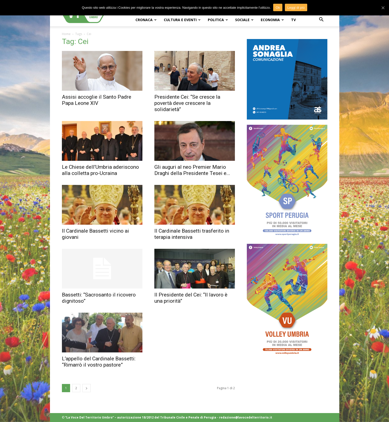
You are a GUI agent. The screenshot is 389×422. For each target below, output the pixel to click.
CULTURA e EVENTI (182, 19)
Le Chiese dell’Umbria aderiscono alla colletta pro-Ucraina (100, 170)
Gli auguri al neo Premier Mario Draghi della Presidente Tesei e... (192, 170)
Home (66, 34)
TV (293, 19)
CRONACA (146, 19)
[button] (321, 20)
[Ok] (382, 7)
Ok (278, 7)
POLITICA (218, 19)
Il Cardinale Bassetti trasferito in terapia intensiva (191, 234)
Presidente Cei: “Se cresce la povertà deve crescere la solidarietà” (187, 103)
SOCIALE (244, 19)
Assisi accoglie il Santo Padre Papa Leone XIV (96, 100)
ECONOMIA (272, 19)
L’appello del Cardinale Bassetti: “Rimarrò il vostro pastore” (98, 362)
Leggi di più (296, 7)
